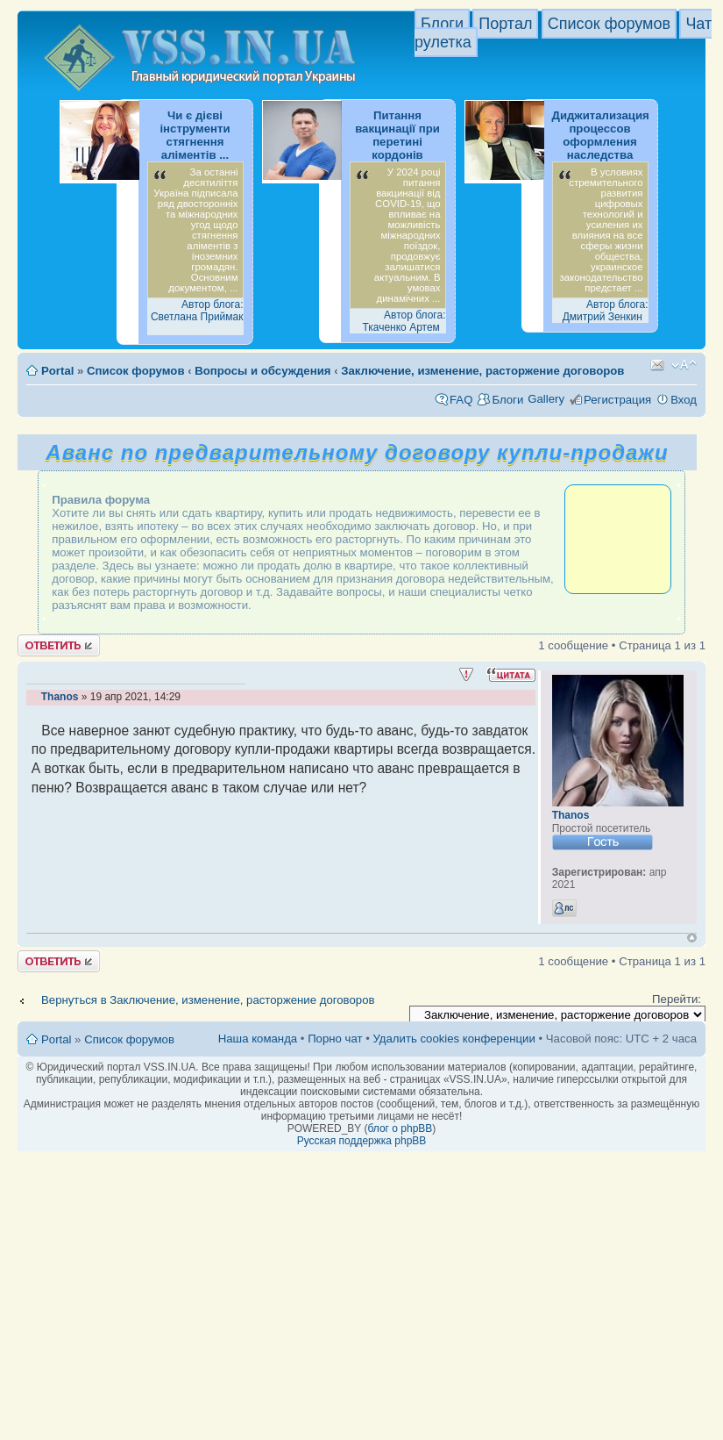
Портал (505, 23)
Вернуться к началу (692, 937)
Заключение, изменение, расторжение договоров (482, 370)
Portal (57, 370)
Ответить (59, 645)
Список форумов (609, 23)
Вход (683, 399)
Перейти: (676, 999)
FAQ (461, 399)
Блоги (442, 23)
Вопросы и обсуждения (262, 370)
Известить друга (657, 365)
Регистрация (617, 399)
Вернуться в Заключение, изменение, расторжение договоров (207, 1000)
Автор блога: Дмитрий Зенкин (606, 310)
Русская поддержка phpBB (362, 1141)
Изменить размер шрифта (684, 365)
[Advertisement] (617, 538)
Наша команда (257, 1038)
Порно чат (335, 1038)
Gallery (546, 398)
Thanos (60, 697)
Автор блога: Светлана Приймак (197, 310)
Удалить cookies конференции (453, 1038)
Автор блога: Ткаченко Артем (403, 321)
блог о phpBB (399, 1128)
